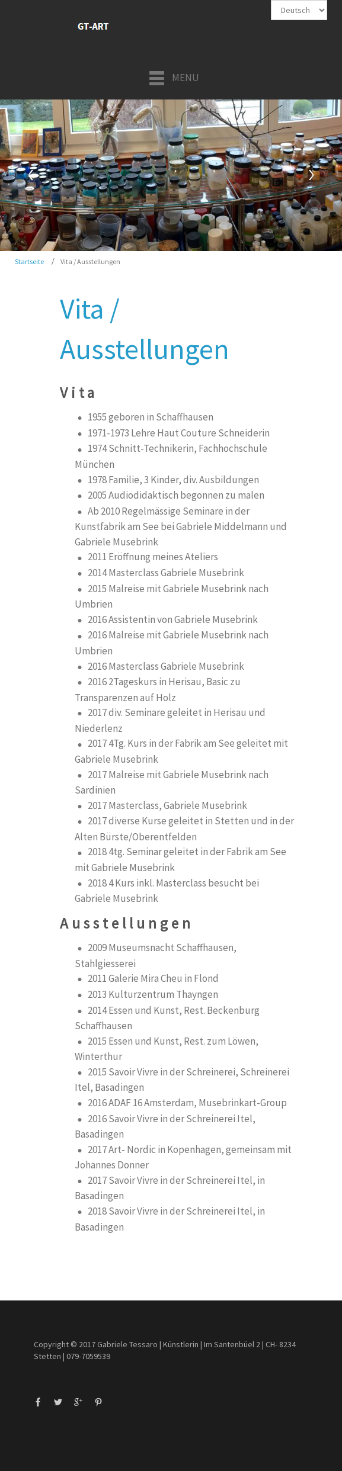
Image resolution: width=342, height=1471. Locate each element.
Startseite (29, 261)
